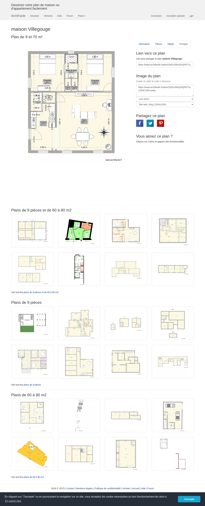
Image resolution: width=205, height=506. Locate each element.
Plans (81, 16)
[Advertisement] (163, 178)
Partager (184, 44)
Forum (70, 16)
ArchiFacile (18, 15)
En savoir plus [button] (13, 501)
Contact (70, 488)
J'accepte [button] (189, 499)
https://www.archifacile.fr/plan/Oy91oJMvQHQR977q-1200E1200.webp (165, 90)
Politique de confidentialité (108, 488)
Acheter (126, 488)
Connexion (156, 16)
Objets (171, 44)
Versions (48, 16)
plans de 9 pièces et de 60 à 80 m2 (41, 292)
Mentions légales (84, 488)
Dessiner (34, 16)
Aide (59, 16)
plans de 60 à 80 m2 (34, 477)
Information (144, 44)
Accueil (135, 488)
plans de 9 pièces (32, 384)
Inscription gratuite (176, 16)
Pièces (158, 44)
